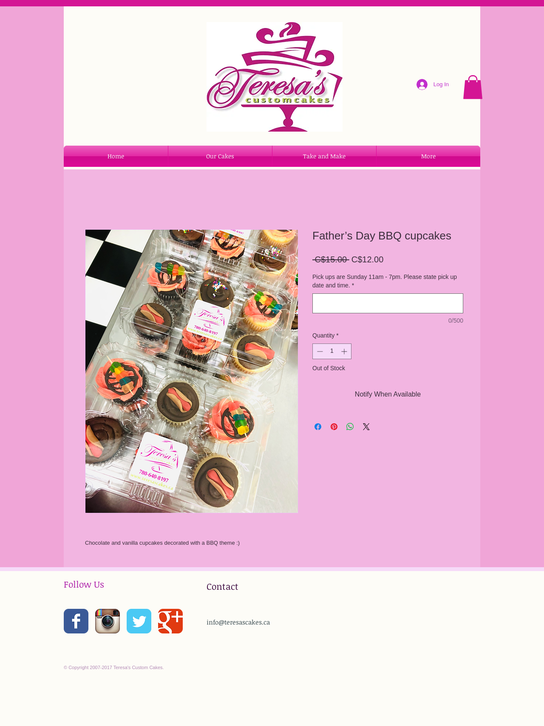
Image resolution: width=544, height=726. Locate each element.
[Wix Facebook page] (76, 621)
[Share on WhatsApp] (350, 427)
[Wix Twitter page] (139, 621)
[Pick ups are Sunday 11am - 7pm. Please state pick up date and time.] (388, 303)
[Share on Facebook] (318, 427)
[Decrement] (319, 351)
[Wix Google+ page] (170, 621)
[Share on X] (366, 427)
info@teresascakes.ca (238, 622)
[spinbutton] (332, 351)
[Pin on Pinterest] (334, 427)
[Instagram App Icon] (107, 621)
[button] (473, 87)
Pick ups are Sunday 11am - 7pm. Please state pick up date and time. (384, 281)
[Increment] (345, 351)
